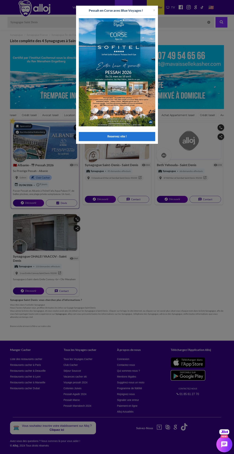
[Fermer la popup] (154, 10)
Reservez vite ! (117, 136)
